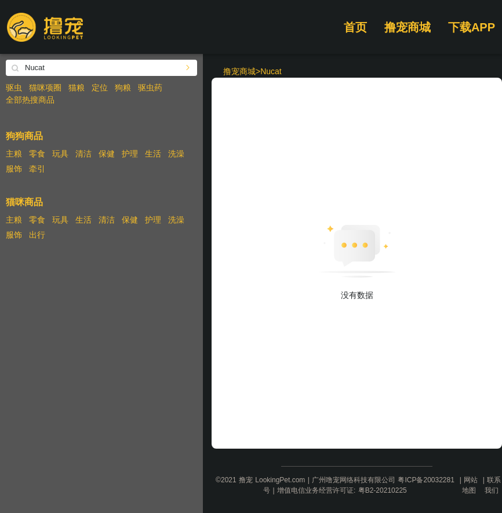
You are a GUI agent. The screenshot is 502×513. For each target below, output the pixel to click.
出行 (37, 234)
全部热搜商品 (30, 99)
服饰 (14, 168)
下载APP (471, 27)
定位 (100, 87)
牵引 (37, 168)
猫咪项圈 (45, 87)
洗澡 (176, 153)
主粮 (14, 153)
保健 (107, 153)
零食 (37, 153)
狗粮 (123, 87)
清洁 (83, 153)
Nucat (271, 71)
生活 (153, 153)
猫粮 (76, 87)
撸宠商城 (407, 27)
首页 (355, 27)
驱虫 (14, 87)
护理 (130, 153)
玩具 (60, 153)
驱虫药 (150, 87)
